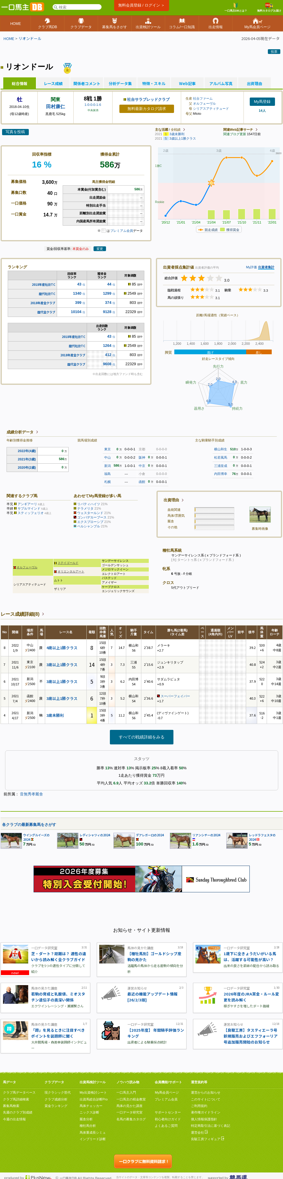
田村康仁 (55, 106)
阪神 (142, 457)
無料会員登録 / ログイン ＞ (141, 5)
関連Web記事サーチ (238, 129)
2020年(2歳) (27, 467)
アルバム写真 (221, 83)
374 (108, 302)
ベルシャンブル (88, 526)
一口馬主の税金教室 (131, 1099)
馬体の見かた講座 (129, 1106)
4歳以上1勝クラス (62, 647)
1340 (77, 293)
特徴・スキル (153, 83)
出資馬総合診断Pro (93, 1099)
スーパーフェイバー (175, 696)
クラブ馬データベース (19, 1092)
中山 (107, 457)
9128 (107, 311)
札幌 (107, 482)
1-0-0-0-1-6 (93, 104)
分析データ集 (120, 83)
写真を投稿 (15, 132)
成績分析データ (20, 432)
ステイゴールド (68, 562)
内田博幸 (220, 474)
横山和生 (220, 449)
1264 (107, 345)
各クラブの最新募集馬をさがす (29, 824)
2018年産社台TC (43, 284)
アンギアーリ (27, 504)
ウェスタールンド (90, 513)
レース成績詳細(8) (20, 614)
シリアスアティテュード (211, 108)
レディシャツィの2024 (95, 835)
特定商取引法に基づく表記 (210, 1125)
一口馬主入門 (126, 1092)
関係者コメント (86, 83)
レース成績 (53, 83)
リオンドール (30, 38)
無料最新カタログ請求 (146, 108)
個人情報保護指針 (204, 1119)
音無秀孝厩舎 (31, 794)
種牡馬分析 (88, 1125)
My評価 (251, 267)
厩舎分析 (86, 1119)
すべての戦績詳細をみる (142, 737)
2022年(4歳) (27, 451)
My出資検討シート (93, 1092)
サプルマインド (29, 508)
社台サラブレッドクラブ (148, 99)
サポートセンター (168, 1112)
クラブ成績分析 (56, 1099)
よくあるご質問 (166, 1125)
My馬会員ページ (167, 1092)
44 (109, 284)
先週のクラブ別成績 (17, 1112)
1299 (107, 293)
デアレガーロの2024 (150, 835)
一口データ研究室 (129, 1112)
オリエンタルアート (71, 571)
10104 (76, 311)
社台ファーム (203, 98)
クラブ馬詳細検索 (16, 1099)
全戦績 (176, 129)
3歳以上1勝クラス (62, 664)
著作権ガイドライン (205, 1112)
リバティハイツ (88, 504)
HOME (9, 38)
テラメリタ (85, 508)
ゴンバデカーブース (92, 517)
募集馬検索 (11, 1106)
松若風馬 (220, 457)
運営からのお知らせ (205, 1092)
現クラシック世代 (58, 1092)
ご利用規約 (199, 1106)
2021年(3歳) (27, 459)
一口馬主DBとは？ (235, 7)
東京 (107, 449)
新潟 (107, 466)
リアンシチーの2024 (206, 835)
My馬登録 (262, 101)
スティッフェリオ (31, 513)
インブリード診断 (93, 1139)
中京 (142, 466)
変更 (100, 249)
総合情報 (19, 83)
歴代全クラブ (46, 312)
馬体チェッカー (91, 1106)
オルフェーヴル (204, 103)
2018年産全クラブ (42, 303)
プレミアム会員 (121, 230)
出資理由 (254, 83)
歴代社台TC (47, 293)
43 (79, 284)
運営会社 (199, 1132)
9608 (107, 364)
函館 (142, 482)
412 (108, 354)
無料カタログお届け (269, 7)
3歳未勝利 (55, 715)
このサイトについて (205, 1099)
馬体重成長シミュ (93, 1132)
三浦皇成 (220, 466)
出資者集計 (266, 267)
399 (78, 302)
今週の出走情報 (14, 1119)
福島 (107, 474)
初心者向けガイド (168, 1119)
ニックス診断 (89, 1112)
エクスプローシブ (90, 522)
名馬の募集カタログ (131, 1119)
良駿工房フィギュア (207, 1139)
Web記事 (187, 83)
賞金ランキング (56, 1106)
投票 (274, 51)
